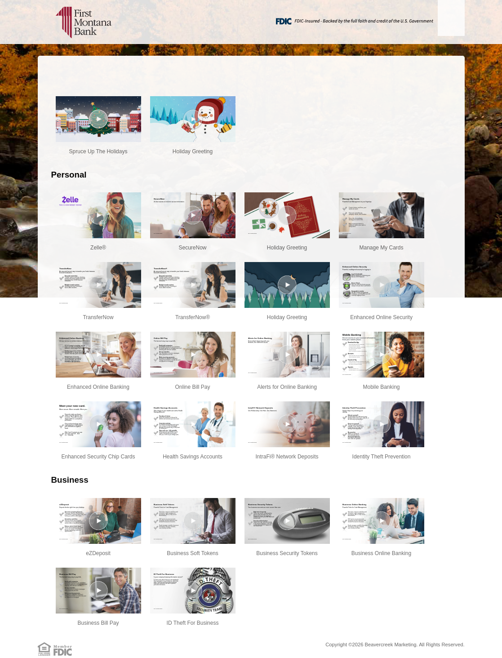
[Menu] (451, 18)
